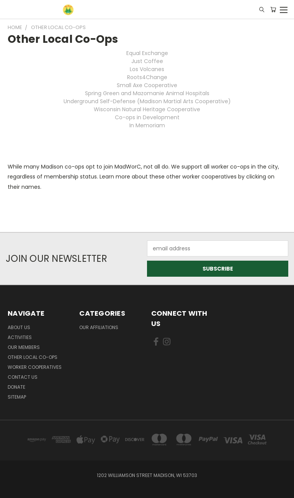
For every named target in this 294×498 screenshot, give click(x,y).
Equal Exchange (147, 53)
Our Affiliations (98, 327)
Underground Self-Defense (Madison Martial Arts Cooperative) (147, 101)
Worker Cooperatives (35, 367)
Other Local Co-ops (32, 357)
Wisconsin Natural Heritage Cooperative (147, 109)
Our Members (24, 347)
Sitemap (17, 397)
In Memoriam (147, 125)
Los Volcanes (147, 69)
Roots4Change (147, 77)
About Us (19, 327)
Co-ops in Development (147, 117)
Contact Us (23, 377)
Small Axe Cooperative (147, 85)
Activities (20, 337)
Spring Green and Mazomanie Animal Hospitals (147, 93)
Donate (16, 387)
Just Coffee (147, 61)
